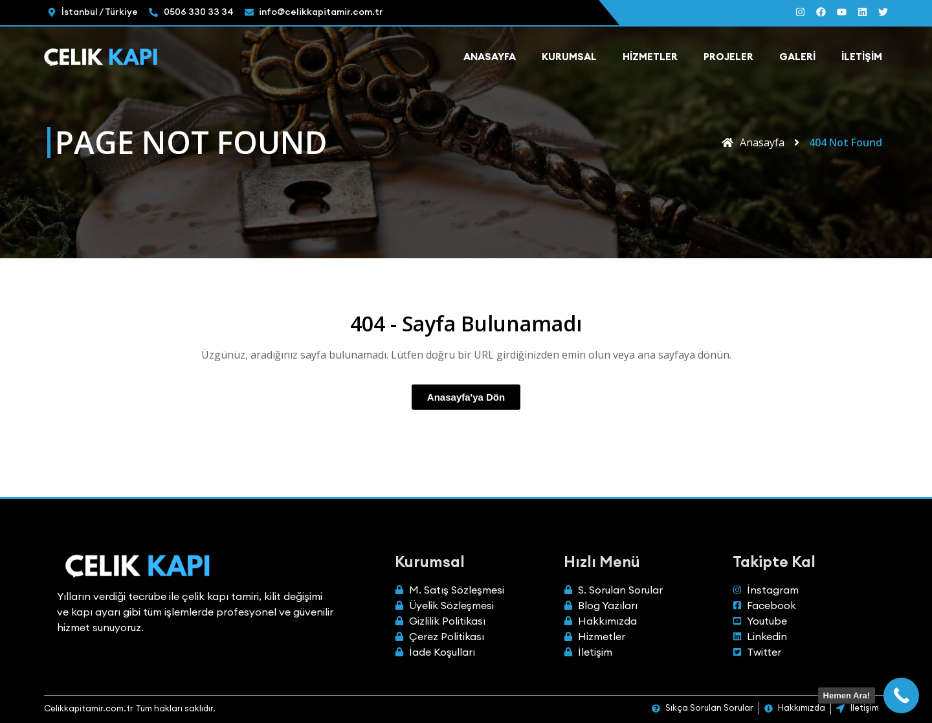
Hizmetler (650, 56)
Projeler (728, 56)
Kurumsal (569, 56)
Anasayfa (489, 56)
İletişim (861, 56)
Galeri (797, 56)
